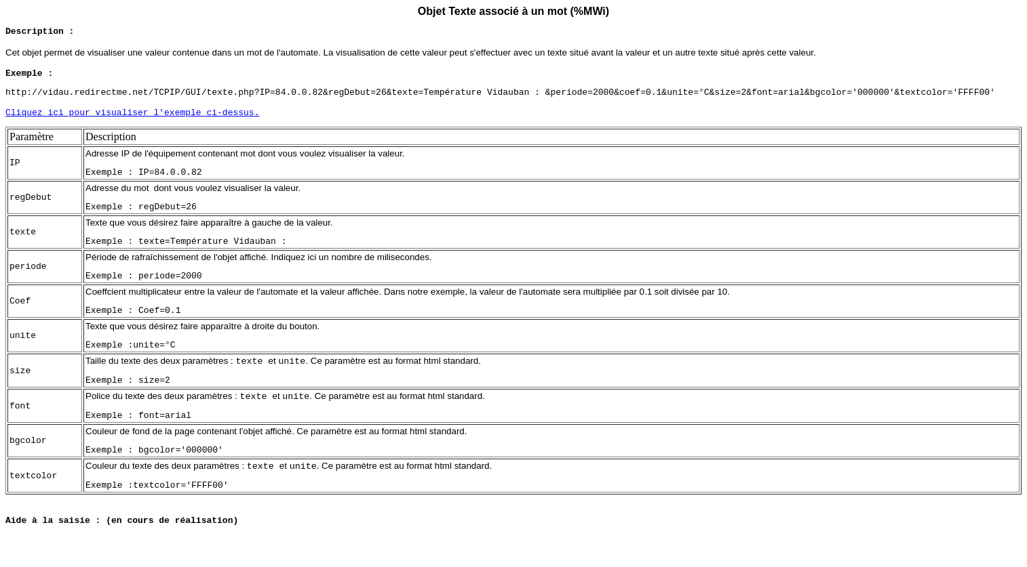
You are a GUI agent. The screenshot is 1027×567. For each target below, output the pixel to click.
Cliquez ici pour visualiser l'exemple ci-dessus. (132, 122)
